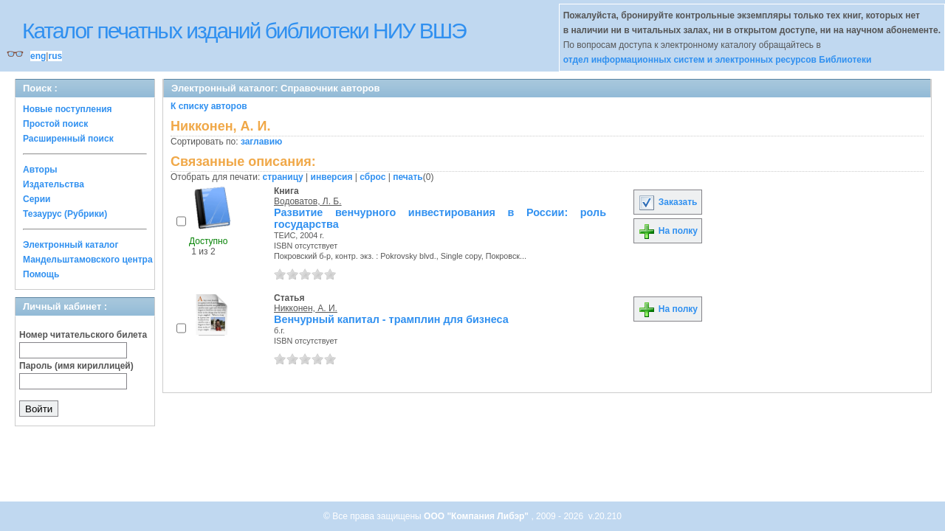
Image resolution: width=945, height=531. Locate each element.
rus (55, 56)
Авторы (40, 169)
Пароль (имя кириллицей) (76, 366)
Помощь (41, 274)
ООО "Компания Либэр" (477, 516)
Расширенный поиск (68, 138)
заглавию (261, 141)
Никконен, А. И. (305, 308)
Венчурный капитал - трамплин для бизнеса (391, 319)
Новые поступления (67, 109)
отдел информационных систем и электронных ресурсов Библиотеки (717, 60)
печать (408, 177)
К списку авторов (209, 106)
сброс (372, 177)
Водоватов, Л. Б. (308, 201)
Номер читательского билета (83, 335)
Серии (36, 199)
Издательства (53, 184)
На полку (668, 231)
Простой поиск (55, 124)
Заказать (667, 202)
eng (38, 56)
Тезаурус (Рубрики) (65, 214)
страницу (283, 177)
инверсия (332, 177)
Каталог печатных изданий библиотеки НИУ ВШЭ (244, 30)
